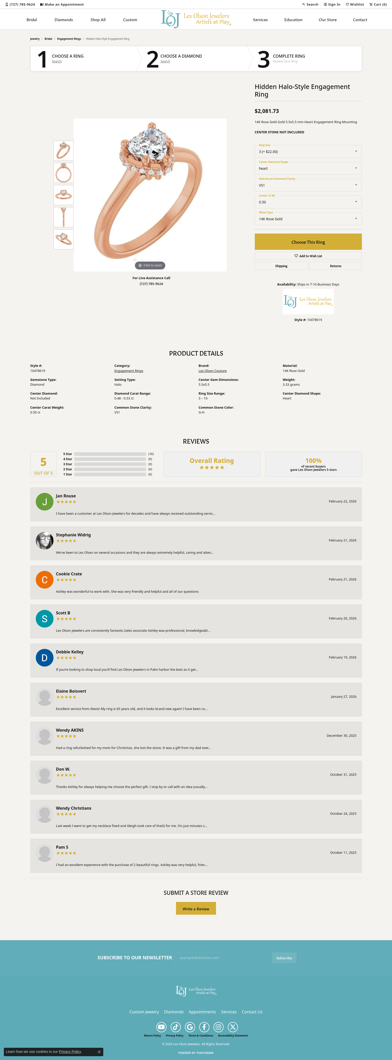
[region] (150, 195)
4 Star (67, 459)
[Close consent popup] (99, 1051)
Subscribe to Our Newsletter (134, 958)
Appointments (202, 1012)
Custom (130, 19)
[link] (20, 4)
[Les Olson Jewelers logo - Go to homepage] (196, 19)
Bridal (32, 19)
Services (260, 19)
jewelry (35, 39)
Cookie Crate (69, 574)
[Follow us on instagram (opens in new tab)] (218, 1027)
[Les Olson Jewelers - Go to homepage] (196, 990)
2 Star (67, 469)
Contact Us (252, 1012)
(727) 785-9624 (151, 283)
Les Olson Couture (213, 370)
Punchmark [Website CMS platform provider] (205, 1053)
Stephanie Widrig (73, 535)
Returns (335, 266)
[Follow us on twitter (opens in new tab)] (233, 1027)
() (151, 454)
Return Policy (152, 1035)
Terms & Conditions (200, 1035)
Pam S (62, 847)
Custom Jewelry (144, 1012)
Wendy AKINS (70, 730)
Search (57, 61)
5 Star (67, 454)
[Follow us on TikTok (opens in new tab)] (176, 1027)
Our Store (328, 19)
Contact (360, 19)
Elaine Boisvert (71, 691)
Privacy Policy (174, 1035)
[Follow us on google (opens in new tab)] (190, 1027)
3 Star (67, 464)
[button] (310, 4)
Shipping (281, 266)
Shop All (98, 19)
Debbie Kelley (70, 652)
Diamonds (64, 19)
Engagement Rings (69, 39)
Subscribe (284, 957)
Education (293, 19)
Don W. (63, 769)
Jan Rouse (66, 496)
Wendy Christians (74, 808)
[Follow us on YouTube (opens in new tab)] (161, 1027)
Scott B (63, 613)
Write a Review (196, 908)
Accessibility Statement (233, 1035)
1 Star (67, 474)
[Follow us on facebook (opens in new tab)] (204, 1027)
